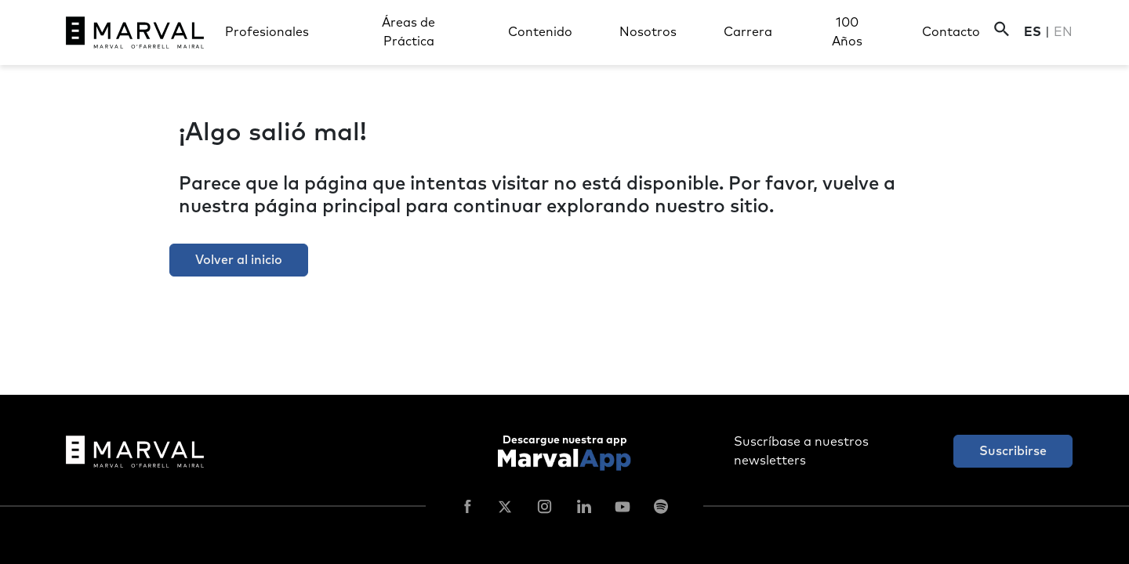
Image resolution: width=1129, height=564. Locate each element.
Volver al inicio (238, 260)
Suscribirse (1013, 451)
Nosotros (648, 32)
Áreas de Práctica (408, 32)
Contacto (951, 32)
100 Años (847, 32)
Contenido (540, 32)
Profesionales (267, 32)
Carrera (748, 32)
